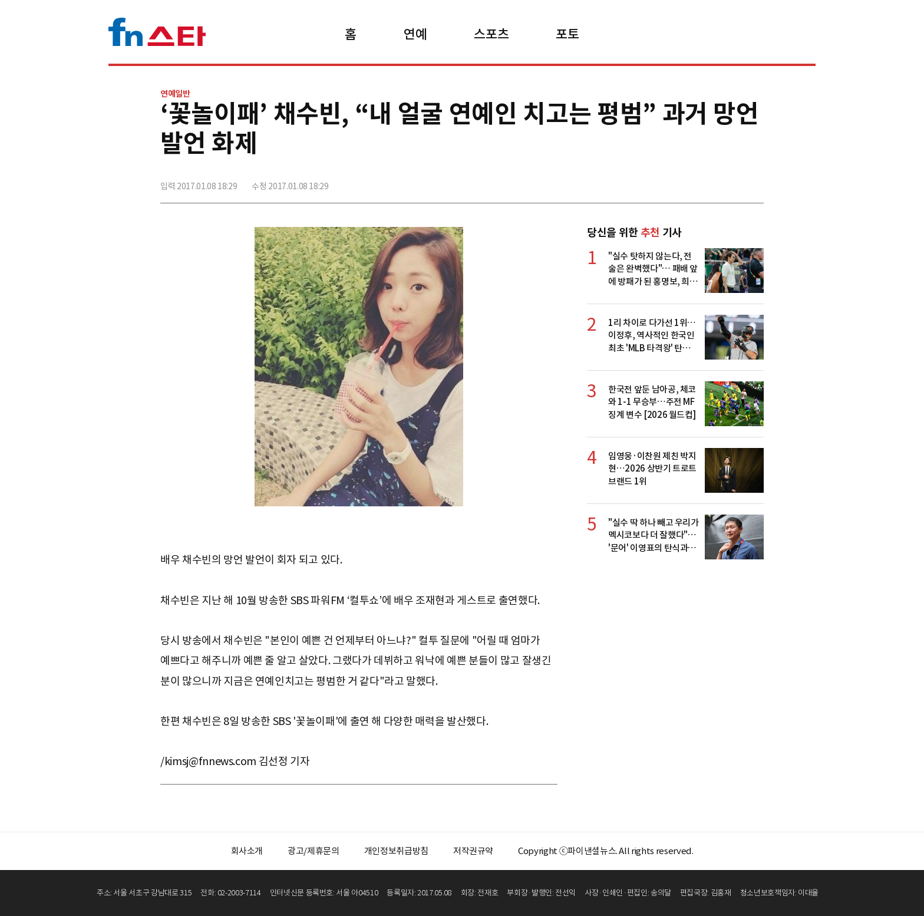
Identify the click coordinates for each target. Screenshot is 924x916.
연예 (415, 34)
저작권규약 (473, 850)
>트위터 (702, 181)
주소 (754, 181)
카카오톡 (728, 181)
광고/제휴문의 (313, 850)
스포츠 (491, 34)
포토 (567, 34)
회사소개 (247, 850)
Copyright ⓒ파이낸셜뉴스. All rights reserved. (605, 850)
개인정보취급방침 (396, 850)
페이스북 (676, 181)
